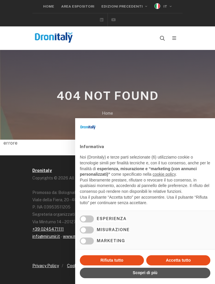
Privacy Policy (45, 265)
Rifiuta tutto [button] (112, 260)
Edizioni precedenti (124, 6)
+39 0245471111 (48, 229)
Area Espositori (77, 6)
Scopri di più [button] (145, 272)
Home (48, 6)
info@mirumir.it (46, 236)
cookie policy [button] (164, 174)
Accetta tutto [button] (178, 260)
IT (163, 6)
